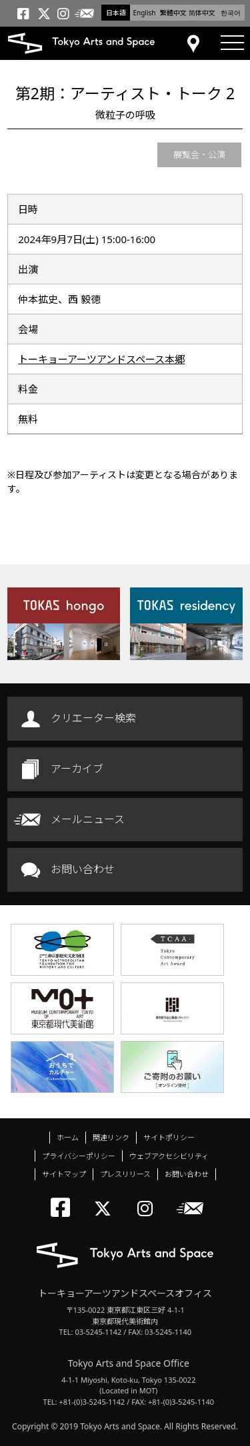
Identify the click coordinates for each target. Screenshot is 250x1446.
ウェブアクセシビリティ (169, 1156)
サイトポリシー (169, 1137)
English (144, 12)
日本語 (116, 12)
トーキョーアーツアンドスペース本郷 (101, 359)
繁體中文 (173, 12)
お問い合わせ (83, 869)
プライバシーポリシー (78, 1156)
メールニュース (88, 819)
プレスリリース (125, 1174)
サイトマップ (64, 1174)
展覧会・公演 (199, 155)
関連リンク (111, 1137)
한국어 (231, 12)
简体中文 (202, 12)
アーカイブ (77, 768)
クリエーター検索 (93, 718)
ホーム (68, 1137)
